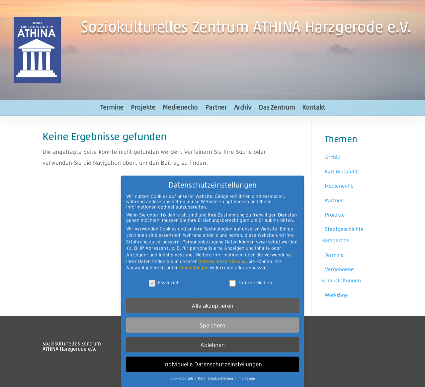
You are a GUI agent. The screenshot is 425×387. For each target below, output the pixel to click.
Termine (112, 108)
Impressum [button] (246, 371)
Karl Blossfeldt (342, 171)
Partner (216, 108)
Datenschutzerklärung (222, 254)
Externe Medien (250, 275)
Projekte (143, 108)
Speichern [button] (212, 318)
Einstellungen (194, 260)
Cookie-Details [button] (182, 371)
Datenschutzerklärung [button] (216, 371)
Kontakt (313, 108)
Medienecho (180, 108)
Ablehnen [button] (212, 337)
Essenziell (164, 275)
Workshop (336, 295)
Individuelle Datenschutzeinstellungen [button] (212, 357)
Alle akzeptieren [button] (212, 298)
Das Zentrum (277, 108)
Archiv (242, 108)
